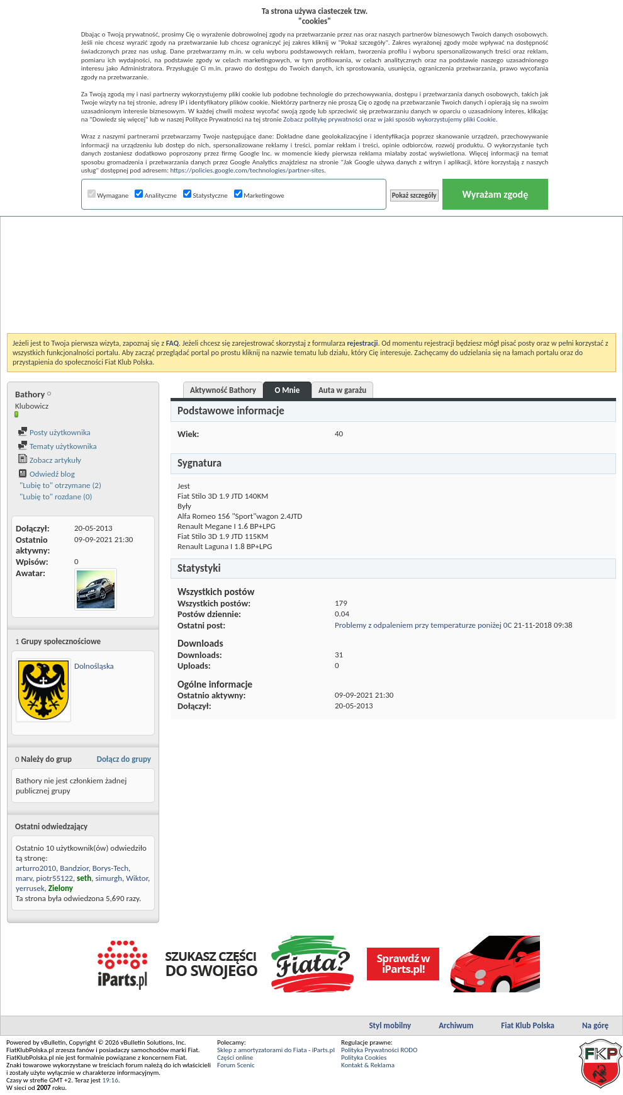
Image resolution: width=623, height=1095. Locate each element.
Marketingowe (259, 195)
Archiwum (456, 1025)
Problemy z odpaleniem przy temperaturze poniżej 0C (423, 625)
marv (24, 878)
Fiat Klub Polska (527, 1025)
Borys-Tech (110, 868)
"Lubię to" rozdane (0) (55, 496)
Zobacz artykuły (49, 460)
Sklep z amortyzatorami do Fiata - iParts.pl (276, 1050)
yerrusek (30, 888)
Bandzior (74, 868)
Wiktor (137, 878)
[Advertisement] (312, 242)
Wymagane (108, 195)
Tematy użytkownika (57, 446)
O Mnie (287, 390)
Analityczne (156, 195)
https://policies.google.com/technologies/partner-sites (247, 170)
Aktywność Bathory (223, 390)
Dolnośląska (94, 666)
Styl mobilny (390, 1025)
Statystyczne (205, 195)
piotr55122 (54, 878)
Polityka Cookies (363, 1057)
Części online (235, 1057)
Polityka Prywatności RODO (379, 1050)
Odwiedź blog (46, 474)
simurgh (108, 878)
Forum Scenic (236, 1065)
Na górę (595, 1025)
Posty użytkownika (54, 432)
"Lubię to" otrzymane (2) (59, 485)
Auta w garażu (342, 390)
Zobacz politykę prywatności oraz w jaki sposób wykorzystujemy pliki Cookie (389, 119)
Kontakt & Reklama (368, 1065)
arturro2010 (36, 868)
